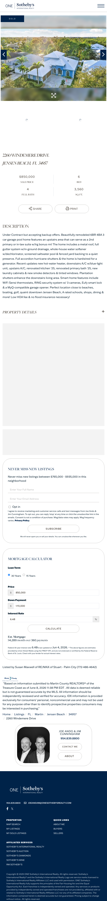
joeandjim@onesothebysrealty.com (47, 803)
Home (7, 714)
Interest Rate (16, 613)
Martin (39, 714)
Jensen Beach (56, 714)
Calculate (53, 628)
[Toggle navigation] (100, 5)
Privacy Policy (22, 520)
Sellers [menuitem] (58, 833)
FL (29, 714)
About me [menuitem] (59, 824)
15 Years (29, 575)
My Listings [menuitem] (13, 829)
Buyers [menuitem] (58, 829)
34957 (73, 714)
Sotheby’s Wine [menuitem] (15, 860)
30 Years (14, 575)
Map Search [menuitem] (13, 824)
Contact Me (70, 747)
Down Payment (17, 600)
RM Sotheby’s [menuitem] (14, 864)
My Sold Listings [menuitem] (16, 833)
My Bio (70, 756)
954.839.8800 (70, 738)
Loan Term (14, 567)
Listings (19, 714)
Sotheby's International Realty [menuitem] (25, 847)
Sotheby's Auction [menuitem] (17, 851)
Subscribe (54, 528)
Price (11, 586)
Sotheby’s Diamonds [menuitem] (18, 855)
